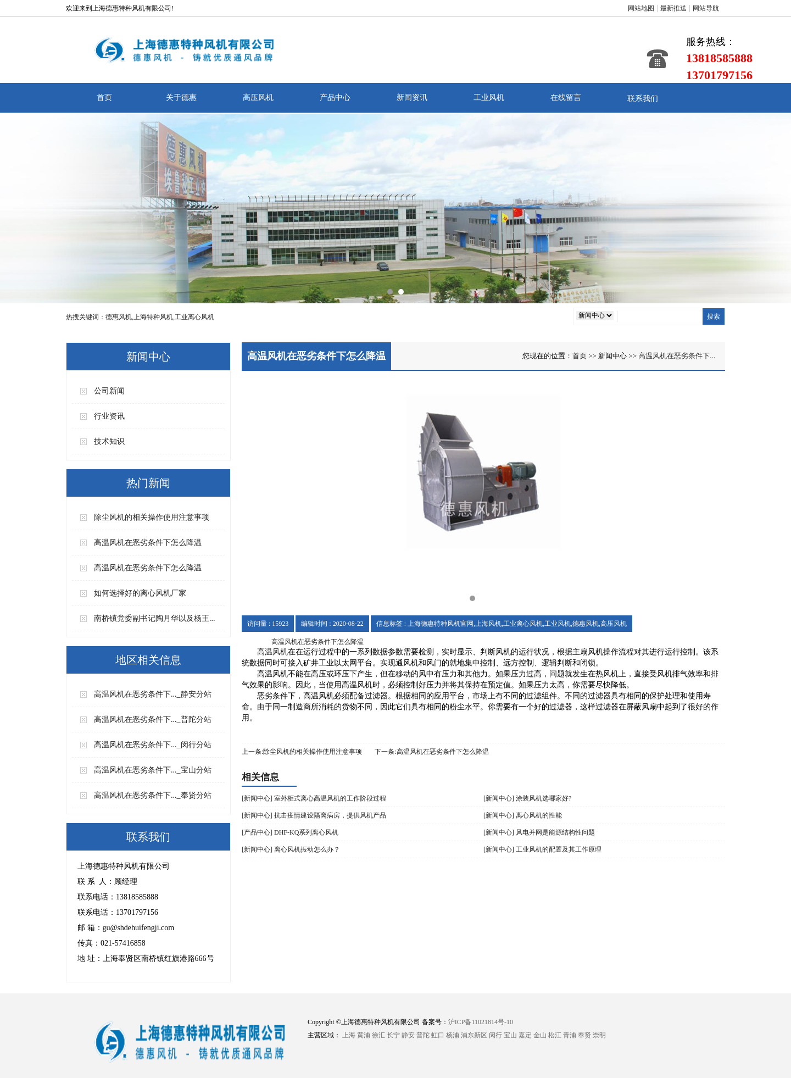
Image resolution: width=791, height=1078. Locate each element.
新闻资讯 (412, 97)
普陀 (423, 1035)
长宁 (393, 1035)
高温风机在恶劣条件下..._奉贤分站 (152, 795)
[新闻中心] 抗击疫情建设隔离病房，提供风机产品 (314, 815)
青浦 (569, 1035)
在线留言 (565, 97)
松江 (554, 1035)
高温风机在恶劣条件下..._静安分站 (152, 694)
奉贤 (584, 1035)
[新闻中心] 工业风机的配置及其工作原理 (542, 849)
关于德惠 (181, 97)
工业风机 (489, 97)
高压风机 (258, 97)
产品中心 (335, 97)
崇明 (599, 1035)
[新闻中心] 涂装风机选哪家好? (527, 798)
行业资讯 (109, 416)
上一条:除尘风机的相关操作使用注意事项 (302, 751)
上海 (348, 1035)
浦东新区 (474, 1035)
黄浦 (363, 1035)
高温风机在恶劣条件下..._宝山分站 (152, 770)
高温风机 (272, 652)
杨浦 (452, 1035)
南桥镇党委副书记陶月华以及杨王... (154, 618)
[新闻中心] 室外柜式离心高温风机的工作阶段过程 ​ (315, 798)
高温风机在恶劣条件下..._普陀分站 (152, 719)
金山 (540, 1035)
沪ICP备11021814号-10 (480, 1022)
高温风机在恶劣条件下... (676, 356)
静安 (408, 1035)
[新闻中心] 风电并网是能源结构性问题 (539, 832)
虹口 (437, 1035)
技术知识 (109, 441)
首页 (104, 97)
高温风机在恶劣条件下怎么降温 (148, 542)
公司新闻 (109, 391)
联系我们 (642, 99)
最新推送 (673, 8)
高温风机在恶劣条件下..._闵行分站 (152, 745)
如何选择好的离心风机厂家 (140, 593)
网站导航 (706, 8)
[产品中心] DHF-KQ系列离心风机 (290, 832)
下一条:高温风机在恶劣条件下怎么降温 (431, 751)
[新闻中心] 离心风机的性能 (522, 815)
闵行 (495, 1035)
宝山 (510, 1035)
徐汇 (378, 1035)
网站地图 (641, 8)
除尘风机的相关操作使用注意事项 (151, 517)
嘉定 (525, 1035)
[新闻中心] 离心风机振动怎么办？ (291, 849)
